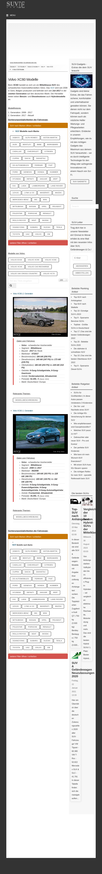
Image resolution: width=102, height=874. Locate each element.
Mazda (58, 193)
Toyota (16, 234)
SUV (52, 88)
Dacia (28, 158)
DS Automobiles (21, 165)
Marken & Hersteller (33, 67)
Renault (47, 214)
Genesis (28, 172)
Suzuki (47, 227)
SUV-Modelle (21, 67)
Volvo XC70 (49, 274)
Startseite (12, 67)
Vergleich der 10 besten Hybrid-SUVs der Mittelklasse (91, 521)
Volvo (42, 67)
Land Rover (57, 186)
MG (35, 200)
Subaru (34, 227)
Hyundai (17, 179)
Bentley (27, 145)
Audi (15, 145)
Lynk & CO (29, 193)
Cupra (16, 158)
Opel (44, 207)
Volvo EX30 (16, 260)
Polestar (17, 214)
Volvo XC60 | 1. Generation (23, 411)
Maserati (45, 193)
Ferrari (39, 165)
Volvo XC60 (50, 67)
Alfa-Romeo (32, 138)
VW (48, 234)
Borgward (52, 145)
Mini (45, 200)
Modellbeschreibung (26, 400)
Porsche (32, 214)
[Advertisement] (51, 39)
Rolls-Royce (19, 221)
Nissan (32, 207)
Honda (41, 172)
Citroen (49, 152)
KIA (14, 186)
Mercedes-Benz (21, 200)
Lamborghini (38, 186)
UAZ (28, 234)
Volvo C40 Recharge (38, 267)
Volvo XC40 (16, 267)
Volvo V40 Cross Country (24, 274)
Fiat (51, 165)
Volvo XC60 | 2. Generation (23, 294)
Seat (34, 221)
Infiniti (30, 179)
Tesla (59, 227)
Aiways (16, 138)
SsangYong (18, 227)
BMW (39, 145)
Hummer (54, 172)
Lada (23, 186)
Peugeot (57, 207)
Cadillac (17, 152)
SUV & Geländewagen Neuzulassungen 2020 (83, 669)
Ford (15, 172)
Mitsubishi (18, 207)
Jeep (55, 179)
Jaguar (43, 179)
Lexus (16, 193)
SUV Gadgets (79, 182)
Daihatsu (41, 158)
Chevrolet (33, 152)
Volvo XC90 (33, 260)
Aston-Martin (50, 138)
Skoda (45, 221)
